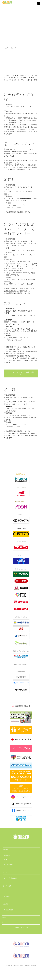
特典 (5, 860)
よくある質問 (8, 864)
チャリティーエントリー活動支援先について (21, 373)
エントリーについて (10, 878)
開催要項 (7, 855)
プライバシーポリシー (21, 927)
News (4, 918)
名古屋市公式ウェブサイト (24, 131)
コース (6, 892)
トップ (6, 48)
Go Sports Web (9, 329)
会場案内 (7, 896)
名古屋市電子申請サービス (13, 113)
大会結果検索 (8, 910)
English (5, 922)
